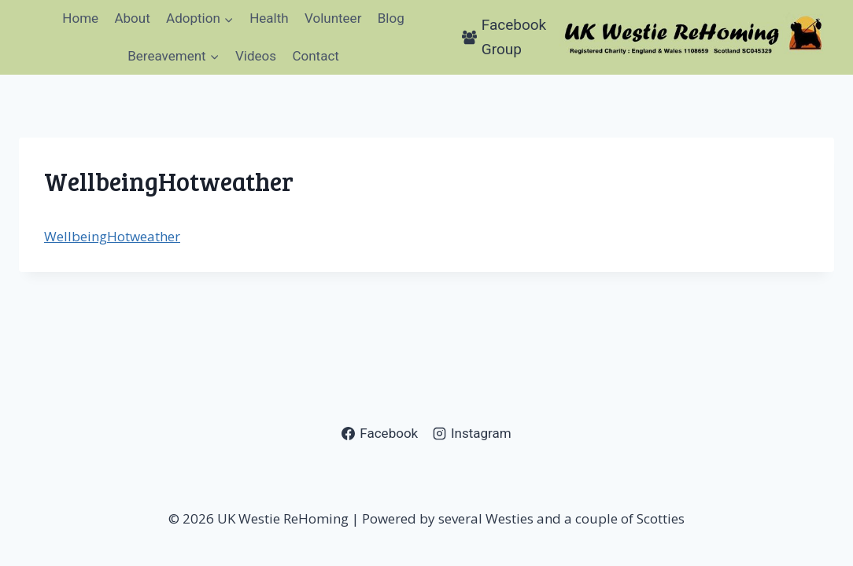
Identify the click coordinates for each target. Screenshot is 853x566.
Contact (315, 56)
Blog (391, 18)
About (132, 18)
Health (268, 18)
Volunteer (333, 18)
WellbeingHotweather (112, 236)
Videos (255, 56)
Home (80, 18)
